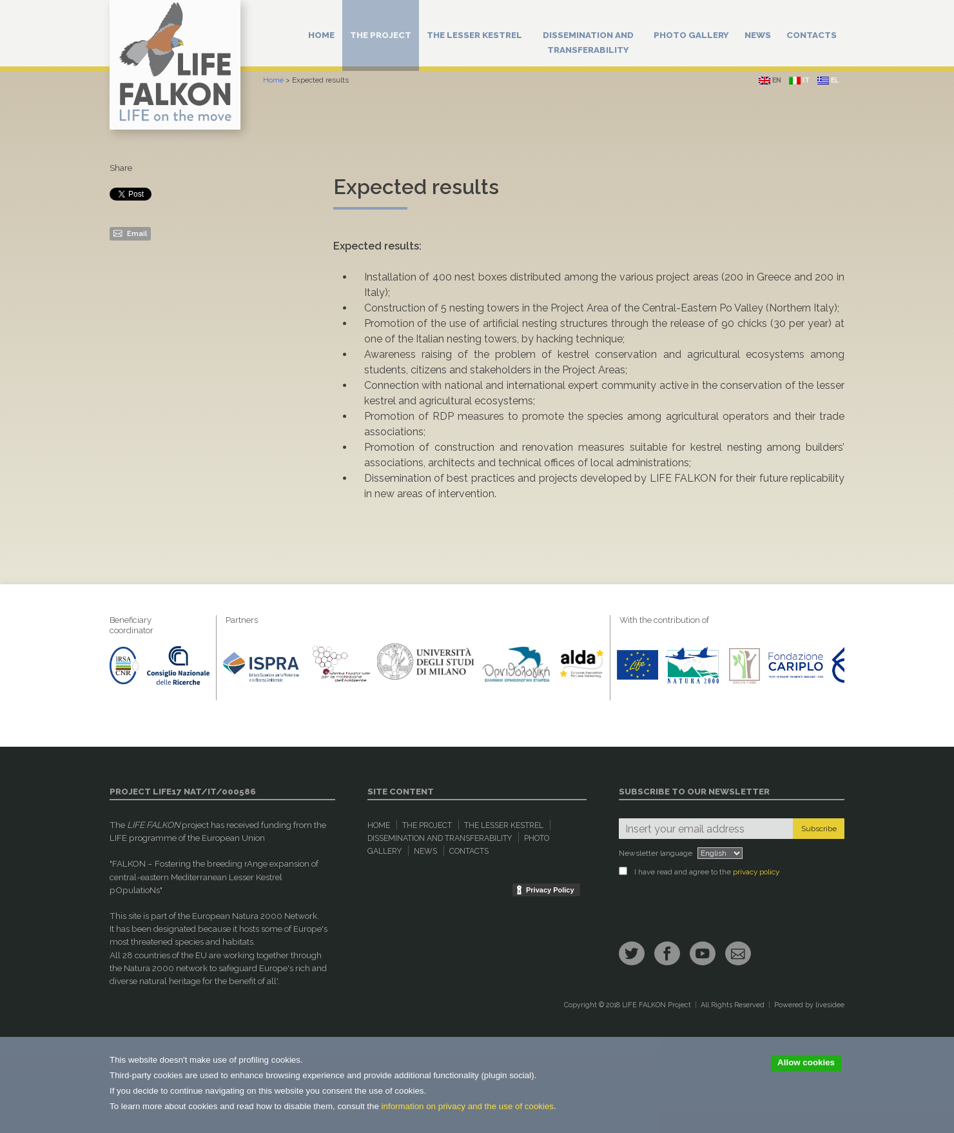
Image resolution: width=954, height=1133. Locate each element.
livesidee (829, 1005)
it (799, 80)
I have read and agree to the (699, 871)
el (828, 80)
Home (321, 35)
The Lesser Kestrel (474, 35)
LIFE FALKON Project (656, 1005)
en (770, 80)
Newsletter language (655, 853)
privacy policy (756, 871)
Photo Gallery (691, 35)
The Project (380, 35)
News (758, 35)
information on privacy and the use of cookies (468, 1106)
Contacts (811, 35)
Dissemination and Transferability (588, 42)
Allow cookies (806, 1062)
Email (130, 233)
